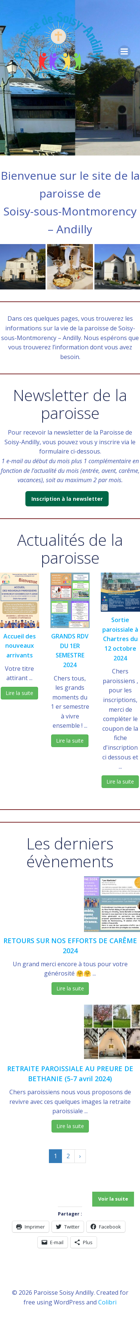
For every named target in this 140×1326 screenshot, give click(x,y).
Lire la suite (19, 692)
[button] (23, 266)
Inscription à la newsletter (67, 498)
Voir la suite (113, 1198)
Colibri (107, 1302)
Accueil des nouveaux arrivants (19, 645)
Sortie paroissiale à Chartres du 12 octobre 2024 (120, 639)
